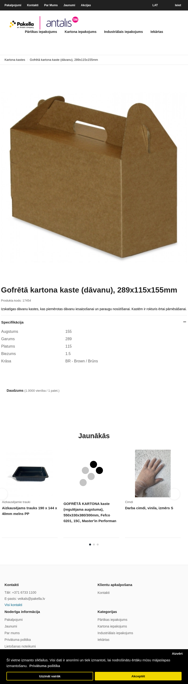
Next (174, 494)
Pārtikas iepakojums (41, 32)
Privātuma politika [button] (44, 666)
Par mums (12, 633)
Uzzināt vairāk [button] (50, 676)
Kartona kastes (15, 60)
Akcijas (86, 5)
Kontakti (33, 5)
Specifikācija (12, 322)
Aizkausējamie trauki (16, 502)
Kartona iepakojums (80, 32)
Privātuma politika (18, 640)
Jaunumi (69, 5)
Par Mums (51, 5)
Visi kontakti (13, 605)
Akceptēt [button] (138, 676)
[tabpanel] (32, 495)
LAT (155, 5)
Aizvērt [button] (177, 653)
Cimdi (129, 502)
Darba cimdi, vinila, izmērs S (149, 508)
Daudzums (15, 390)
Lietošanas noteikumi (20, 646)
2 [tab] (94, 544)
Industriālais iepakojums (123, 32)
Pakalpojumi (13, 5)
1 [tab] (90, 544)
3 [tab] (98, 544)
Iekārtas (156, 32)
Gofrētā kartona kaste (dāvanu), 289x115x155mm (64, 60)
